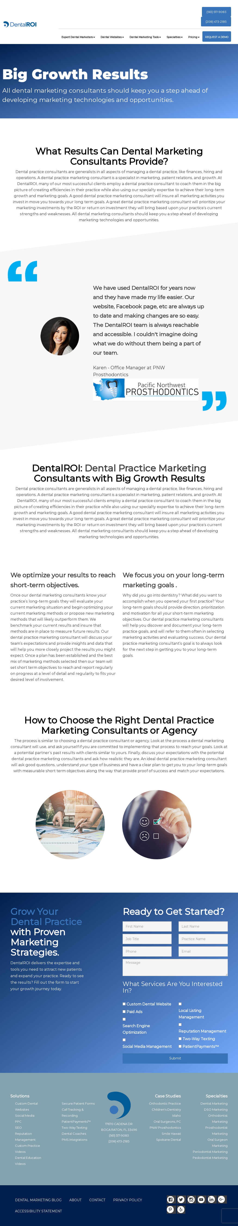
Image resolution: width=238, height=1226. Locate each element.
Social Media (24, 1115)
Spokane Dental (168, 1139)
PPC (18, 1121)
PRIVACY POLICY (127, 1200)
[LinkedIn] (212, 1199)
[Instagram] (191, 1199)
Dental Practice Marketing (145, 468)
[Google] (222, 1199)
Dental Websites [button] (112, 37)
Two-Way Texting (198, 1039)
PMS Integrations (74, 1139)
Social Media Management (147, 1046)
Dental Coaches (74, 1133)
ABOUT (75, 1200)
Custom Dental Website (149, 1004)
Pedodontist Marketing (210, 1158)
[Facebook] (171, 1199)
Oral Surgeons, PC (167, 1121)
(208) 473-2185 (216, 21)
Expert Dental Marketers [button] (78, 37)
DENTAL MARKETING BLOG (38, 1200)
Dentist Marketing (214, 1103)
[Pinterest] (171, 1210)
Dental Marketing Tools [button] (145, 37)
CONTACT (97, 1200)
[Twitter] (181, 1199)
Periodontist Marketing (210, 1151)
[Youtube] (202, 1199)
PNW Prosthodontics (165, 1127)
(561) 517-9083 (216, 12)
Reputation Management (202, 1031)
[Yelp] (181, 1210)
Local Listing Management (191, 1013)
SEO (18, 1127)
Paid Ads (134, 1012)
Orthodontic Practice (165, 1103)
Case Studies (168, 1096)
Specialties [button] (175, 37)
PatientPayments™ (200, 1046)
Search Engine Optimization (136, 1029)
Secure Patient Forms (78, 1103)
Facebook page (136, 306)
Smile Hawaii (171, 1133)
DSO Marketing (216, 1109)
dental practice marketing (65, 178)
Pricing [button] (194, 37)
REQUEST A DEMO (216, 37)
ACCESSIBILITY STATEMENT (38, 1211)
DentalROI (27, 184)
